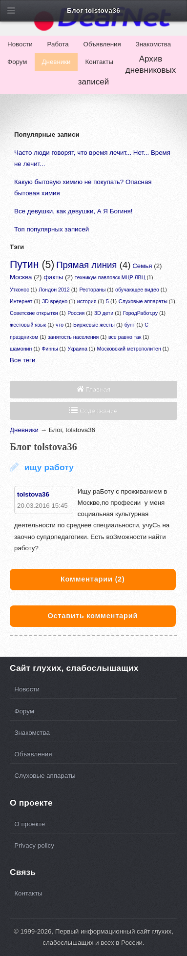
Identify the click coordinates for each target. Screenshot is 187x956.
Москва (21, 277)
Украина (77, 349)
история (87, 301)
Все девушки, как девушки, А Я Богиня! (73, 211)
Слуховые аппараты (143, 301)
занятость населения (73, 337)
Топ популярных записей (51, 229)
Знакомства (153, 44)
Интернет (21, 301)
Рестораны (92, 289)
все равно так (124, 337)
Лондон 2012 (54, 289)
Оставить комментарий (92, 616)
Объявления (102, 44)
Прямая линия (86, 265)
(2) (93, 579)
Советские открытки (34, 313)
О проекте (29, 824)
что (59, 325)
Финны (50, 349)
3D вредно (54, 301)
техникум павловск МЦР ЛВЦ (110, 277)
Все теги (22, 360)
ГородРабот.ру (140, 313)
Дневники (56, 61)
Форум (17, 61)
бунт (130, 325)
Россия (75, 313)
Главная (97, 389)
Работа (58, 44)
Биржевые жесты (94, 325)
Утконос (19, 289)
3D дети (103, 313)
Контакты (99, 61)
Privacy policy (34, 845)
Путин (24, 264)
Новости (20, 44)
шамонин (21, 349)
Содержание (98, 411)
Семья (142, 266)
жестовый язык (28, 325)
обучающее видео (137, 289)
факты (53, 277)
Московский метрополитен (129, 349)
